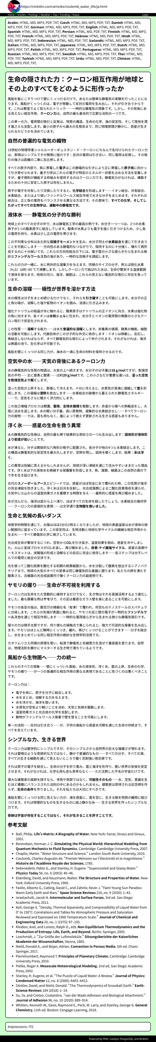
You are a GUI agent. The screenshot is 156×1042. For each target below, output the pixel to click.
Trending (65, 15)
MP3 (40, 22)
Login (145, 15)
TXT (55, 22)
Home (11, 15)
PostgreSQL (126, 1039)
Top (55, 15)
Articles (21, 15)
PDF (49, 22)
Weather (45, 15)
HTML (24, 22)
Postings (33, 15)
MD (33, 22)
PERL (105, 1039)
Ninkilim (143, 1039)
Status (75, 15)
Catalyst (114, 1039)
